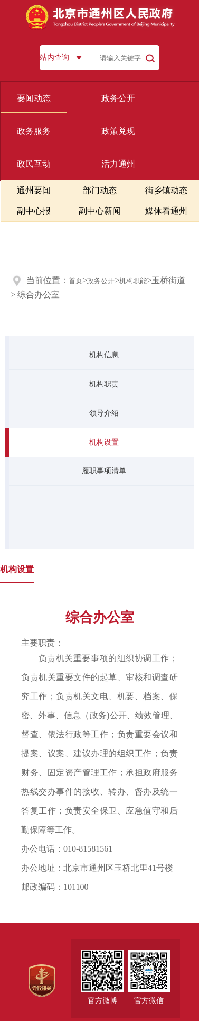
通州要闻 (34, 190)
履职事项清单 (104, 471)
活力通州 (118, 163)
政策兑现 (118, 131)
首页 (75, 281)
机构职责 (104, 384)
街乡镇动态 (166, 190)
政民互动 (34, 163)
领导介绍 (104, 413)
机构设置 (104, 442)
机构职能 (133, 281)
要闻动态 (34, 98)
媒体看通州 (166, 210)
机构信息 (104, 355)
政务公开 (118, 98)
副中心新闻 (100, 210)
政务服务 (34, 131)
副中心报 (34, 210)
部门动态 (100, 190)
